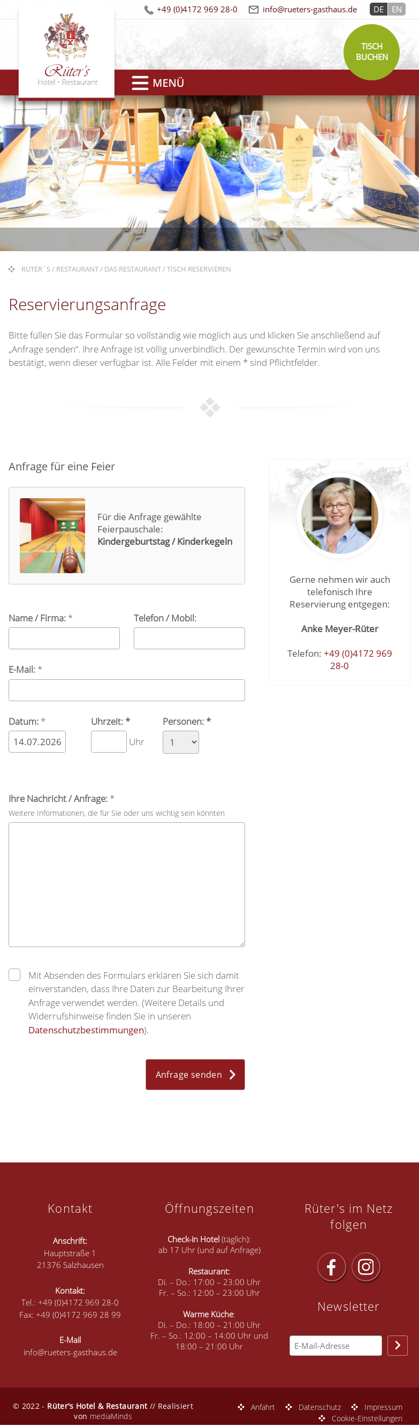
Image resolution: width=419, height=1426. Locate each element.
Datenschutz (320, 1407)
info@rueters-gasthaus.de (310, 9)
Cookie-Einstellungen (367, 1418)
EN (397, 9)
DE (379, 9)
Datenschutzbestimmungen (86, 1030)
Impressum (383, 1407)
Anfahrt (263, 1407)
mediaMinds (111, 1416)
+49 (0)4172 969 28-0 (197, 9)
